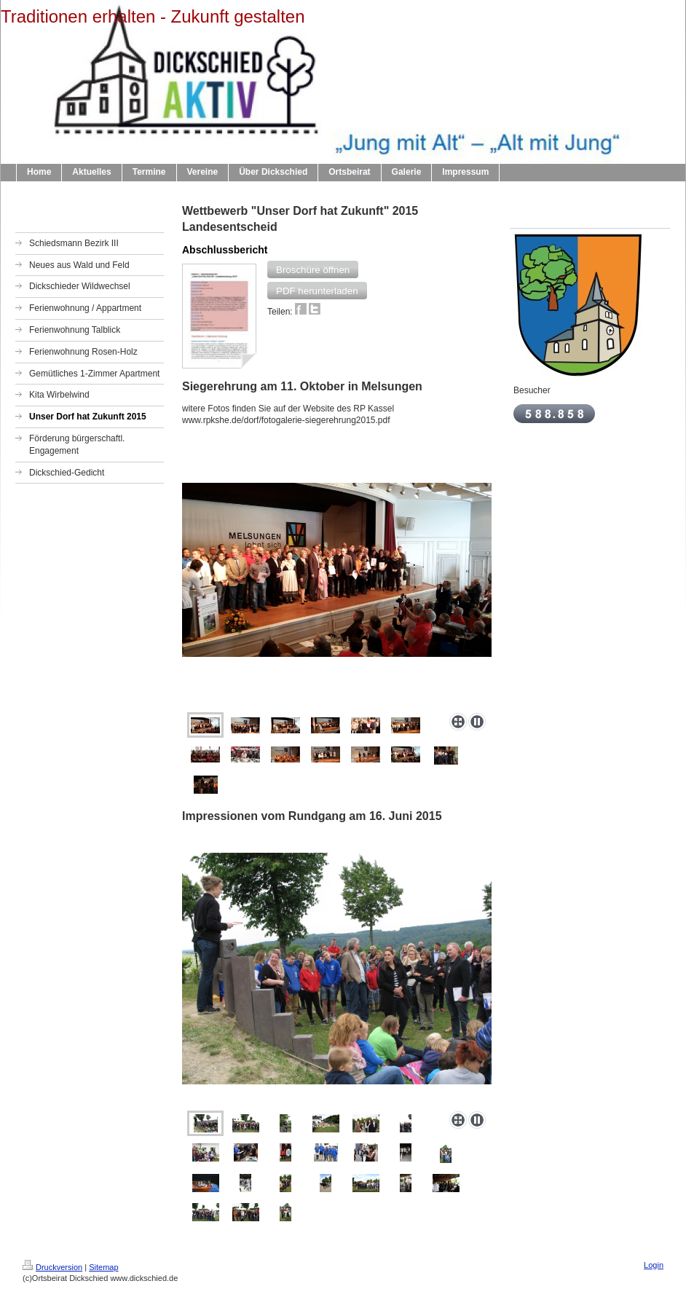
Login (653, 1265)
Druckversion (52, 1267)
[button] (312, 269)
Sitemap (103, 1267)
